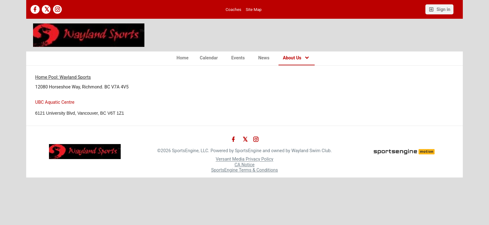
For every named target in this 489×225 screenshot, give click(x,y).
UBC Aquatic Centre (55, 102)
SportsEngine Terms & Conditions (244, 170)
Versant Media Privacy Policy (245, 159)
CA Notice (244, 165)
